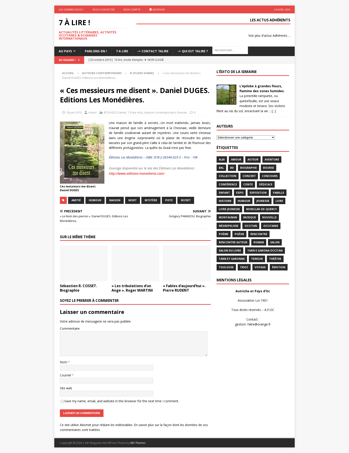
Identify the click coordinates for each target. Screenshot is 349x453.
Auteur (253, 159)
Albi (222, 159)
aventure (272, 159)
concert (249, 176)
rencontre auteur (233, 242)
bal (221, 168)
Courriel (66, 375)
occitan (251, 226)
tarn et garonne (232, 259)
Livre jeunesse (229, 209)
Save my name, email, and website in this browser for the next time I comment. (121, 401)
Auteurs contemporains (102, 73)
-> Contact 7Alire (152, 51)
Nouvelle (269, 217)
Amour (236, 159)
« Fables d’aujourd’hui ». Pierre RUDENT (184, 288)
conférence (228, 184)
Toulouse (226, 267)
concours (270, 176)
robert (92, 112)
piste (169, 200)
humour (95, 200)
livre (279, 201)
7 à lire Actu (135, 112)
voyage (260, 267)
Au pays (65, 51)
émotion (278, 267)
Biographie (248, 168)
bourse (268, 168)
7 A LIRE (122, 51)
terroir (257, 259)
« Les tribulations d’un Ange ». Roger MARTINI (132, 288)
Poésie (239, 234)
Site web (66, 388)
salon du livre (230, 250)
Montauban (228, 217)
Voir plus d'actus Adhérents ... (269, 35)
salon (275, 242)
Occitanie (270, 226)
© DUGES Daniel (115, 112)
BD (232, 168)
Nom (64, 362)
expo (239, 193)
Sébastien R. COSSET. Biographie (78, 288)
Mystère (151, 200)
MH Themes (137, 443)
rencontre (258, 234)
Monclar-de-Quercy (261, 209)
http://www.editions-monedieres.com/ (136, 173)
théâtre (275, 259)
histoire (225, 201)
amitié (76, 200)
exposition (258, 193)
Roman (182, 112)
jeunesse (262, 201)
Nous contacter (104, 9)
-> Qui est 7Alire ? (193, 51)
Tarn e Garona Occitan (265, 250)
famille (278, 193)
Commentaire (70, 328)
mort (132, 200)
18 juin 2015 (74, 112)
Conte (248, 184)
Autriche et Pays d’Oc (252, 291)
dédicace (265, 184)
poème (223, 234)
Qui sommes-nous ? (71, 9)
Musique (249, 217)
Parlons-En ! (96, 51)
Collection (227, 176)
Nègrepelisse (228, 226)
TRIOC (244, 267)
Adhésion (157, 9)
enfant (224, 193)
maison (114, 200)
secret (186, 200)
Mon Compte (132, 9)
